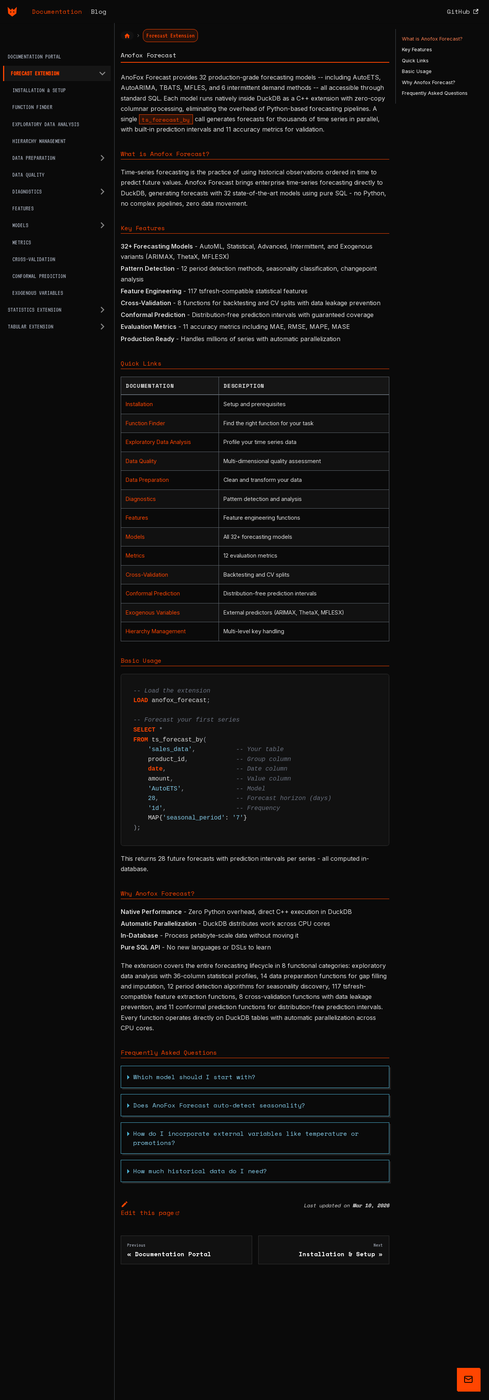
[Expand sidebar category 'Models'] (102, 225)
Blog (98, 11)
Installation (139, 404)
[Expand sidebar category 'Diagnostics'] (102, 191)
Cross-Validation (147, 574)
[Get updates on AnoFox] (468, 1379)
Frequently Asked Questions (435, 93)
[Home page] (127, 35)
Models (135, 536)
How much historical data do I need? (200, 1171)
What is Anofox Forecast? (432, 39)
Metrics (135, 555)
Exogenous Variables (153, 612)
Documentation (57, 11)
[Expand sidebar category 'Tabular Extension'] (102, 326)
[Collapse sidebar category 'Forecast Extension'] (102, 73)
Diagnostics (141, 499)
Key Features (417, 49)
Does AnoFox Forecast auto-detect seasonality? (219, 1105)
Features (137, 517)
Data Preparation (147, 479)
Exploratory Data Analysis (158, 442)
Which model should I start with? (194, 1076)
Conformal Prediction (153, 593)
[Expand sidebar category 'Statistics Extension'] (102, 309)
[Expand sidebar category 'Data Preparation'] (102, 158)
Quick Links (415, 60)
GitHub (462, 11)
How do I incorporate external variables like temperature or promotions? (246, 1138)
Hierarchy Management (156, 631)
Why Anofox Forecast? (428, 82)
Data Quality (141, 461)
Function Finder (145, 423)
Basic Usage (417, 71)
